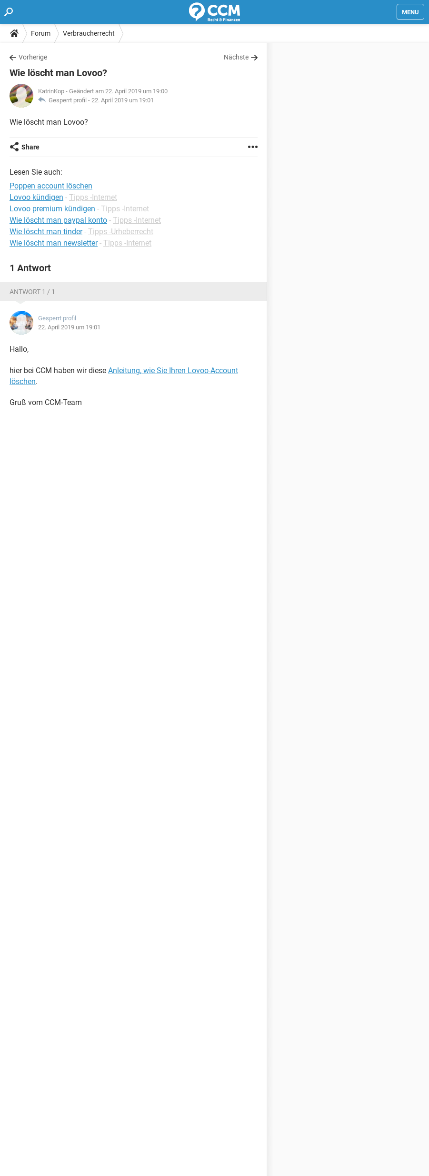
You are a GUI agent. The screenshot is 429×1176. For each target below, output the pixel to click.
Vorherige (33, 57)
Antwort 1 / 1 (32, 292)
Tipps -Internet (93, 197)
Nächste (236, 57)
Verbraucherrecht (89, 33)
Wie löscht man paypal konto (58, 220)
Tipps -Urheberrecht (120, 231)
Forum (40, 33)
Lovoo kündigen (36, 197)
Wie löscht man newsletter (54, 242)
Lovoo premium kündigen (52, 208)
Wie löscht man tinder (46, 231)
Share (30, 147)
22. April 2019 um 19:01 (122, 100)
